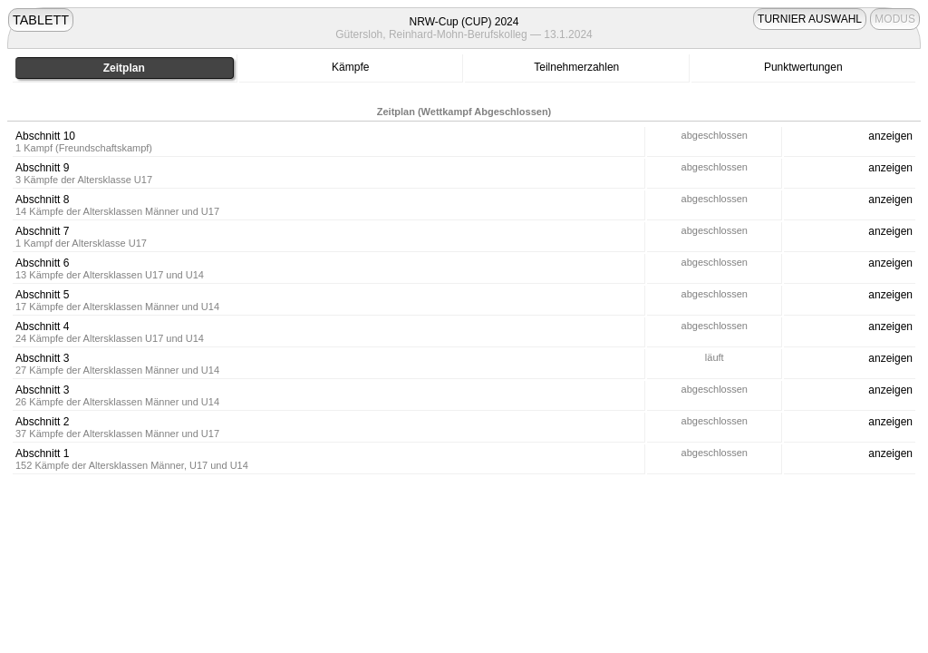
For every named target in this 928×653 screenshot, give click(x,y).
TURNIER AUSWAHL (810, 19)
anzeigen (890, 136)
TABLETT (41, 20)
